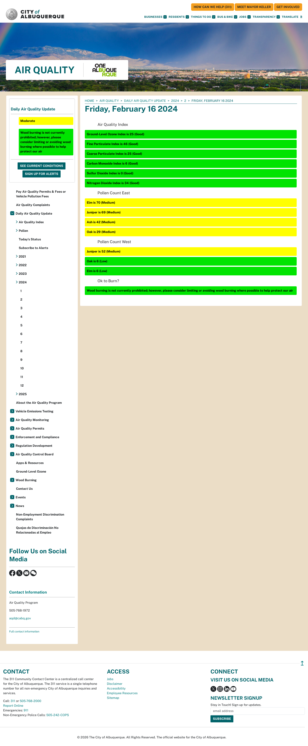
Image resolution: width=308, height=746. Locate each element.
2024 (175, 101)
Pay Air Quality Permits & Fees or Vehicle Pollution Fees (41, 194)
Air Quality (109, 101)
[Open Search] (301, 17)
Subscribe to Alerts (33, 248)
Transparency (266, 17)
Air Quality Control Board (35, 454)
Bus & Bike (227, 17)
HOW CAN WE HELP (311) (213, 7)
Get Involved (288, 7)
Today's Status (30, 239)
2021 (22, 256)
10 (22, 368)
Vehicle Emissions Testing (34, 411)
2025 (23, 394)
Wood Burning (26, 480)
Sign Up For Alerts (41, 174)
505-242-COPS (57, 715)
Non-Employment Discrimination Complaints (40, 517)
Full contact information (24, 631)
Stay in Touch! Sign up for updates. (235, 705)
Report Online (13, 705)
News (20, 506)
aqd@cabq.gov (20, 618)
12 (22, 385)
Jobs (245, 17)
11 (21, 377)
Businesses (155, 17)
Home (89, 101)
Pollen (23, 231)
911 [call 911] (26, 710)
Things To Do (203, 17)
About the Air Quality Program (39, 403)
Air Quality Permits (30, 428)
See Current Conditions (41, 166)
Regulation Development (34, 446)
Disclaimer (114, 684)
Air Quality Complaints (33, 205)
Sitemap (113, 698)
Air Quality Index (31, 222)
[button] (290, 17)
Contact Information (28, 592)
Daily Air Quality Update (145, 101)
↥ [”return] (302, 663)
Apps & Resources (30, 463)
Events (21, 497)
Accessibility (116, 688)
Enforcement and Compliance (37, 437)
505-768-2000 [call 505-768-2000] (30, 701)
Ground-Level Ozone (31, 471)
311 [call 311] (13, 701)
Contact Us (24, 489)
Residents (179, 17)
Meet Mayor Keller (254, 7)
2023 (23, 274)
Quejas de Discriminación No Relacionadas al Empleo (37, 530)
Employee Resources (122, 693)
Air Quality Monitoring (32, 420)
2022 (23, 265)
